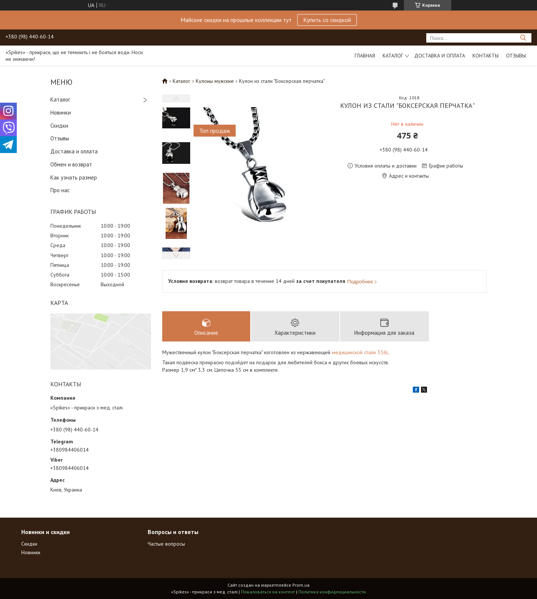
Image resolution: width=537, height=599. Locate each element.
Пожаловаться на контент (268, 592)
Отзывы (516, 55)
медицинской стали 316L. (361, 352)
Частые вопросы (166, 543)
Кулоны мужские (215, 81)
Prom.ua (301, 585)
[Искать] (523, 38)
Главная (365, 55)
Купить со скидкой (327, 20)
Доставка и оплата (439, 55)
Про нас (60, 190)
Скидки (59, 125)
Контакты (485, 55)
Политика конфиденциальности (332, 592)
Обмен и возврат (71, 164)
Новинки (60, 112)
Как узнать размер (73, 177)
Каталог (393, 55)
